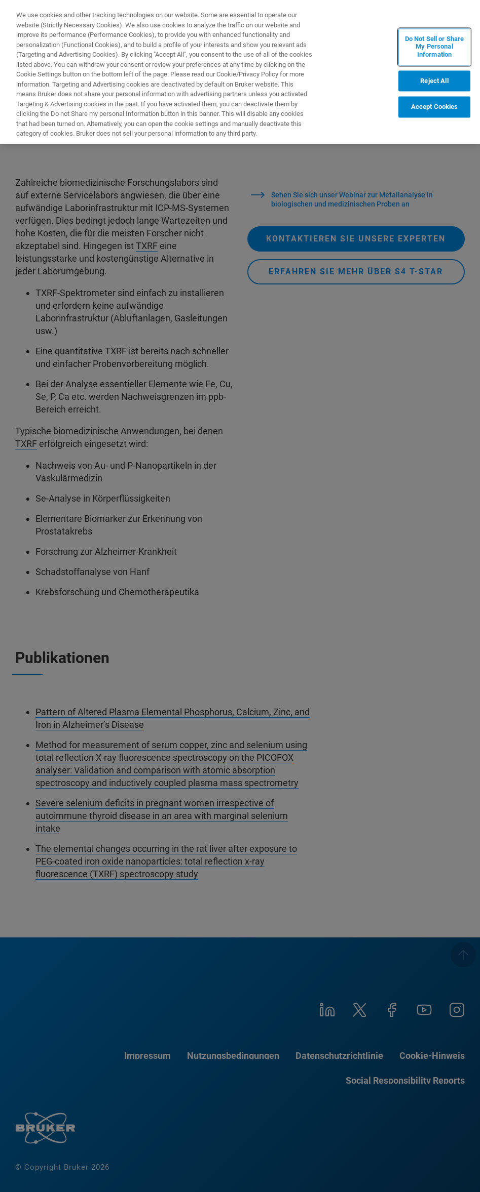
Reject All (434, 81)
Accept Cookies (434, 107)
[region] (240, 72)
